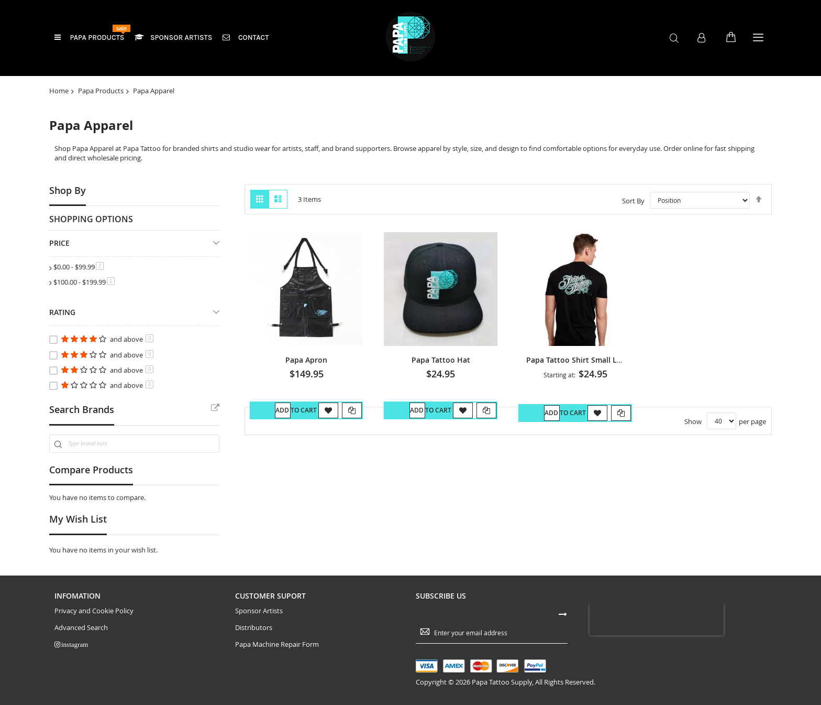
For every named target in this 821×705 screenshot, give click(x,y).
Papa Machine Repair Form (277, 644)
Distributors (253, 627)
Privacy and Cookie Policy (94, 610)
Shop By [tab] (67, 190)
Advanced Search (81, 627)
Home (59, 90)
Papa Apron (306, 360)
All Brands (215, 408)
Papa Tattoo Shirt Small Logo (578, 360)
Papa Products (101, 90)
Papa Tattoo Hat (441, 360)
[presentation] (657, 619)
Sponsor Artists (259, 610)
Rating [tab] (62, 312)
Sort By (633, 200)
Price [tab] (59, 243)
